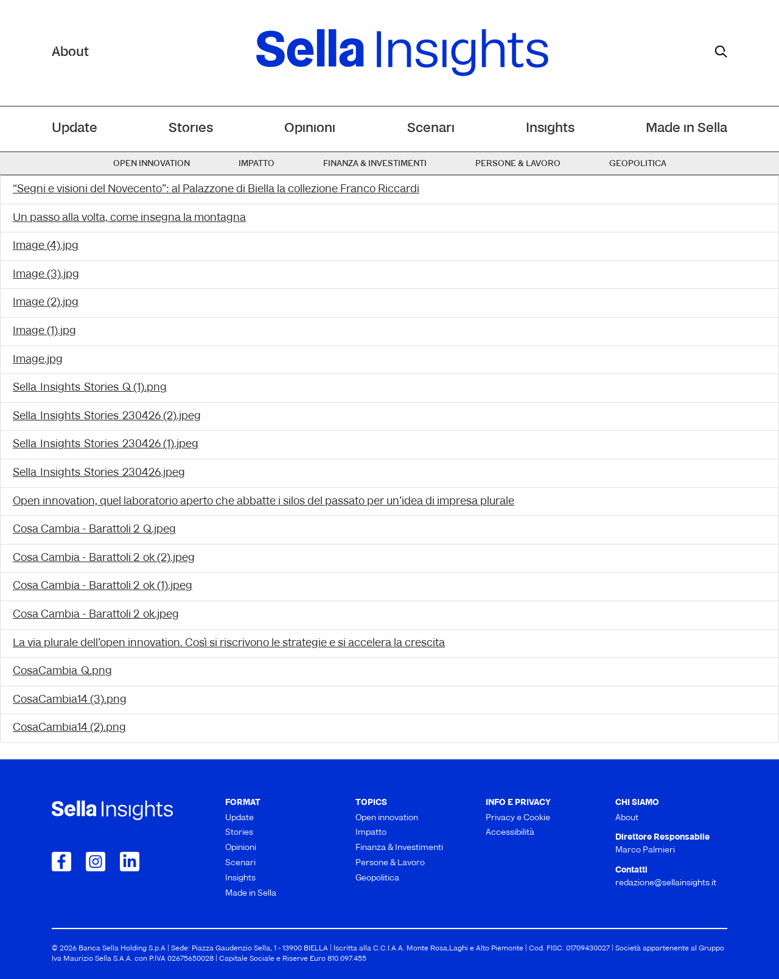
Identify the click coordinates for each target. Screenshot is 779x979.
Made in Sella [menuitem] (686, 129)
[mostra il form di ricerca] (721, 51)
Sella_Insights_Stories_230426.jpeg (99, 473)
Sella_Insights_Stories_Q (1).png (90, 388)
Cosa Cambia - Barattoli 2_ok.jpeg (96, 615)
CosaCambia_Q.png (62, 671)
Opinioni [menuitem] (309, 129)
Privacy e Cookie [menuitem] (518, 818)
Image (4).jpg (46, 246)
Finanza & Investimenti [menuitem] (375, 164)
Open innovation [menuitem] (151, 164)
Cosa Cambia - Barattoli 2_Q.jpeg (94, 529)
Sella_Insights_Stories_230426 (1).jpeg (105, 444)
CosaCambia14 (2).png (69, 728)
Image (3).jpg (46, 274)
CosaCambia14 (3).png (70, 700)
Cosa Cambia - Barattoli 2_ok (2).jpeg (104, 558)
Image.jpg (38, 360)
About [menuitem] (626, 818)
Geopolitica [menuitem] (637, 164)
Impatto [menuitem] (256, 164)
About (70, 53)
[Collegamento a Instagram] (95, 861)
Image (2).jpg (46, 302)
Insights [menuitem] (550, 129)
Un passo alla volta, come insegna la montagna (129, 218)
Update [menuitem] (74, 129)
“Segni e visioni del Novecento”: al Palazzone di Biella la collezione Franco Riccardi (216, 189)
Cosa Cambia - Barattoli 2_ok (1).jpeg (102, 586)
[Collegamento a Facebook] (61, 861)
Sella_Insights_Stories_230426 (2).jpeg (107, 416)
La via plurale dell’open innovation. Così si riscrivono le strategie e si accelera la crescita (229, 643)
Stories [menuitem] (191, 129)
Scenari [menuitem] (431, 129)
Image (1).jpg (44, 331)
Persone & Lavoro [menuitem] (518, 164)
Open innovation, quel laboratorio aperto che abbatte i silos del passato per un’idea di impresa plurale (263, 501)
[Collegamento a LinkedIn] (129, 861)
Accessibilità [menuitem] (510, 832)
